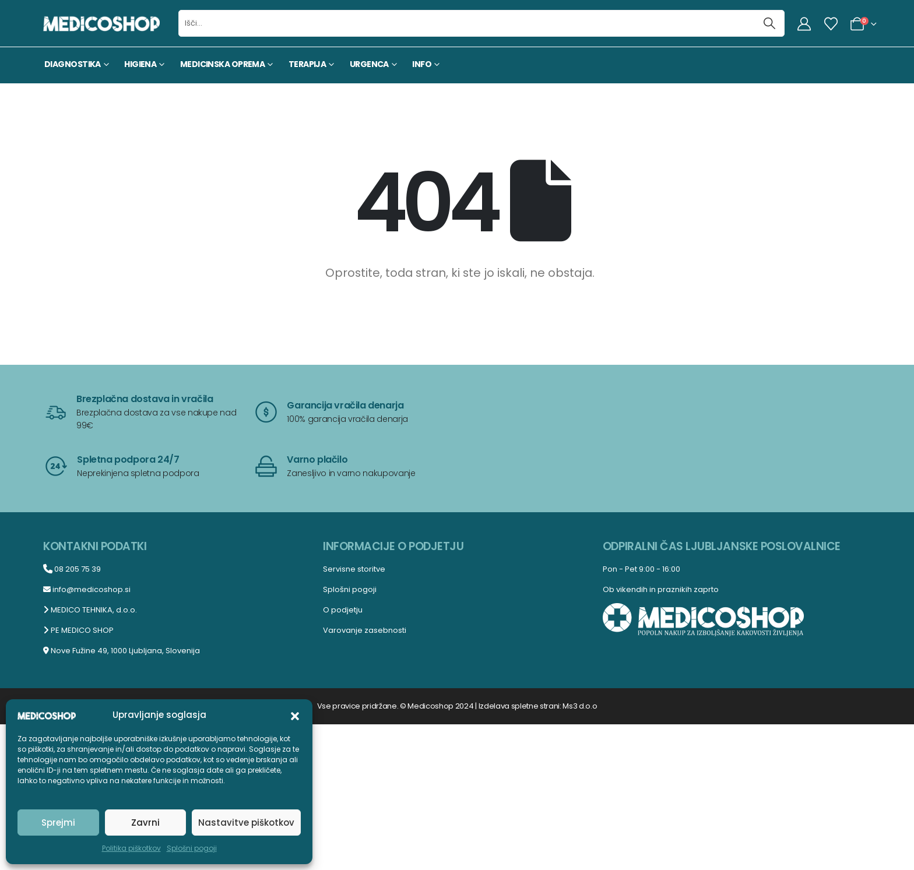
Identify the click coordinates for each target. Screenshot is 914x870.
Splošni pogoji (192, 848)
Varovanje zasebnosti (364, 630)
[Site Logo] (101, 23)
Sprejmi (58, 822)
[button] (295, 715)
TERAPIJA (307, 64)
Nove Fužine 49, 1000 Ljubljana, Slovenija (121, 650)
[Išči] (769, 23)
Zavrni (145, 822)
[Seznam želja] (830, 24)
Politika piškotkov (131, 848)
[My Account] (804, 24)
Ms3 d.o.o (580, 706)
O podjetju (343, 609)
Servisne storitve (354, 569)
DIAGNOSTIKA (72, 64)
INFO (421, 64)
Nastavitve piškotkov (246, 822)
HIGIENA (140, 64)
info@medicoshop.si (87, 589)
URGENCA (369, 64)
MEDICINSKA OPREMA (222, 64)
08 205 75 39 (72, 569)
